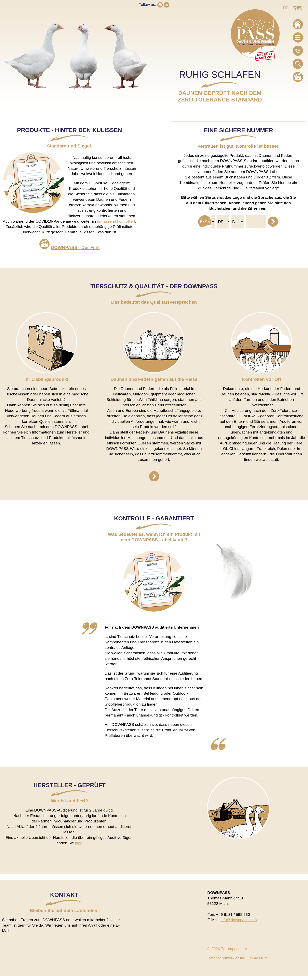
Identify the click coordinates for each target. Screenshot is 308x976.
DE (285, 8)
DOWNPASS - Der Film (75, 247)
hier (78, 843)
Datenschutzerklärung (226, 958)
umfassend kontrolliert (116, 221)
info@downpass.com (238, 920)
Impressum (258, 958)
